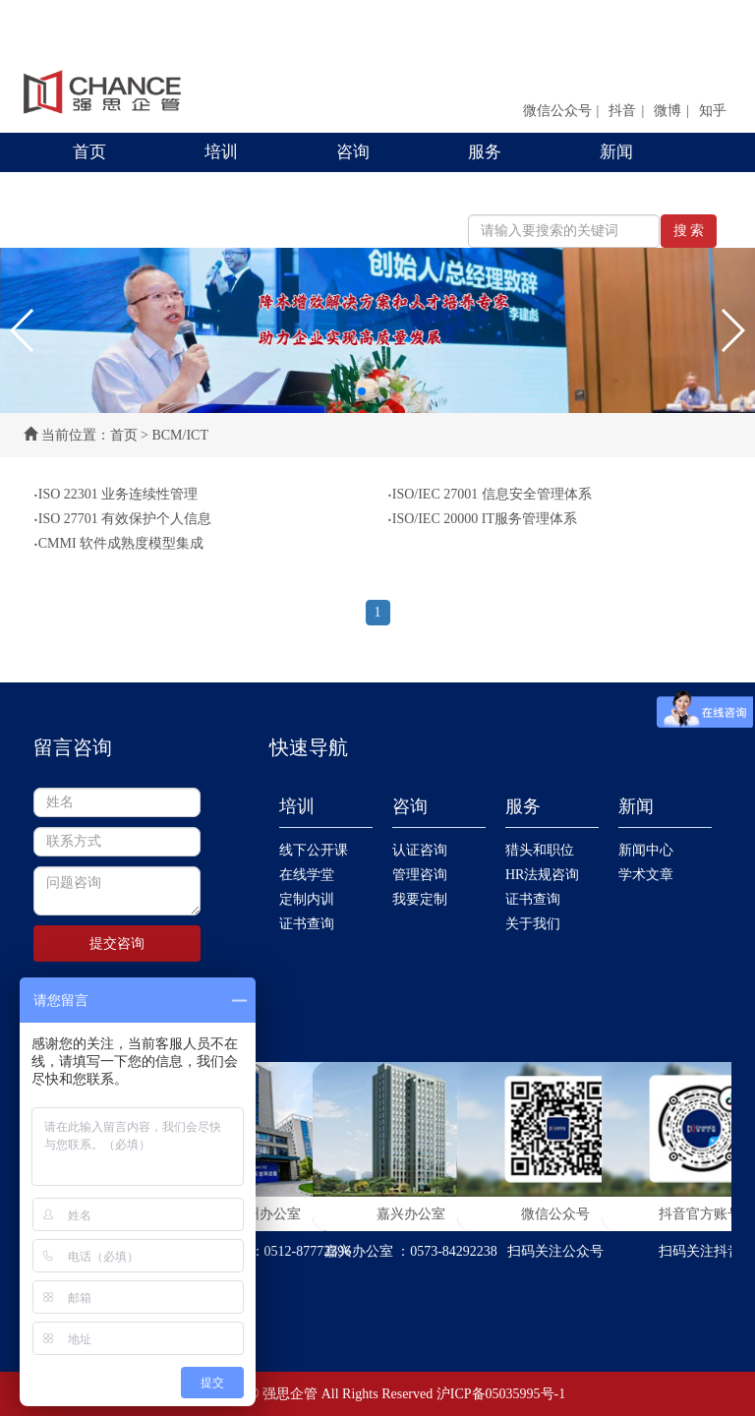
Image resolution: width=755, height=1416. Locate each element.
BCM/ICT (179, 435)
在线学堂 (306, 874)
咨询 (353, 152)
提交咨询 (117, 943)
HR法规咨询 (542, 874)
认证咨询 (419, 850)
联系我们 (106, 191)
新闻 (616, 152)
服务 (484, 152)
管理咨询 (419, 874)
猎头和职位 (539, 850)
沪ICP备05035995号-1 (500, 1393)
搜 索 (689, 230)
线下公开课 (313, 850)
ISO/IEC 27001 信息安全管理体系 (489, 494)
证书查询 (306, 923)
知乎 (712, 110)
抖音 (622, 110)
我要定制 (419, 899)
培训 (221, 152)
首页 (89, 152)
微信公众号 (557, 110)
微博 (667, 110)
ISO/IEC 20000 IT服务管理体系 (482, 519)
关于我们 (532, 923)
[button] (23, 330)
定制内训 (306, 899)
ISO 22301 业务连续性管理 (115, 494)
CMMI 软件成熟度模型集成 (118, 544)
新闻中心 (645, 850)
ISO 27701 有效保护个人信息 (122, 519)
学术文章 (645, 874)
